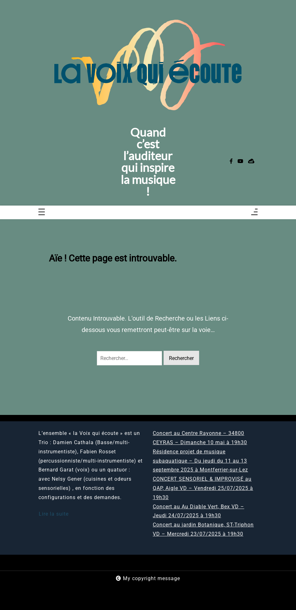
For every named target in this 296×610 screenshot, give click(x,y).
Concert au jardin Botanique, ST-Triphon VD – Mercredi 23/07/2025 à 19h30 (203, 529)
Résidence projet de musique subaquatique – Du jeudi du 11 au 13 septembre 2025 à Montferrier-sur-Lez (200, 461)
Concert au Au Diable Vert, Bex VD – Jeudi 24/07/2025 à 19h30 (198, 511)
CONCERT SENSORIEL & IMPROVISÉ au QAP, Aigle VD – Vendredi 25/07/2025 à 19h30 (203, 488)
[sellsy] (251, 161)
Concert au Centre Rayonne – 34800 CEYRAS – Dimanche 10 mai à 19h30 (200, 437)
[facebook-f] (231, 161)
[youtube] (240, 161)
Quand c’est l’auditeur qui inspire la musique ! (148, 161)
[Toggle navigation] (41, 212)
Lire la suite (54, 514)
